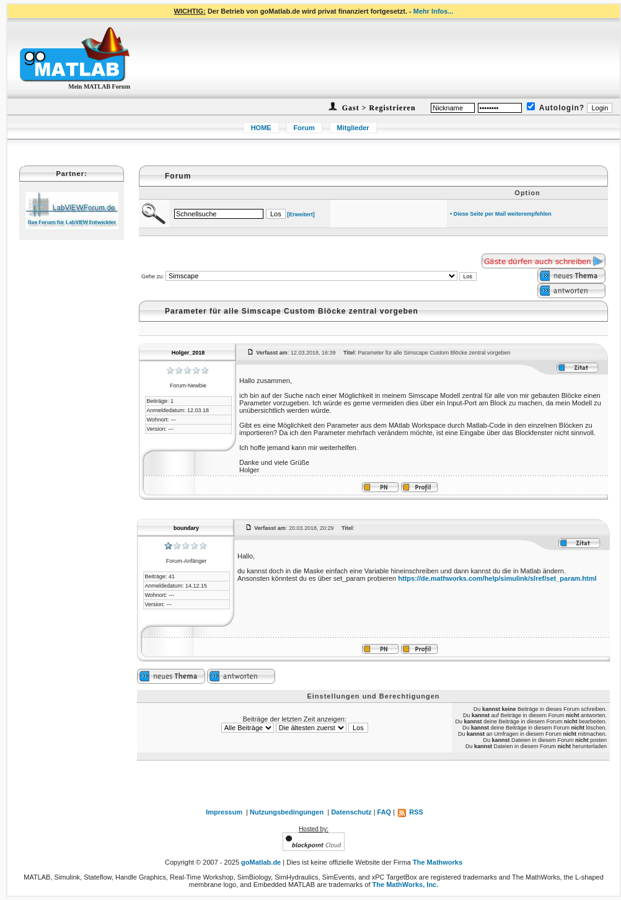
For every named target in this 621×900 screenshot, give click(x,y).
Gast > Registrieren (378, 108)
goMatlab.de (261, 862)
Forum (304, 127)
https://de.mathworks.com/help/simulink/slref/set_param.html (497, 578)
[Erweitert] (301, 214)
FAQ (384, 812)
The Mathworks (437, 862)
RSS (410, 812)
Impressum (224, 812)
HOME (261, 127)
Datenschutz (351, 812)
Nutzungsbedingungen (287, 812)
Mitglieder (353, 127)
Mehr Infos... (433, 11)
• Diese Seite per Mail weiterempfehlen (501, 214)
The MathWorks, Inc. (405, 884)
